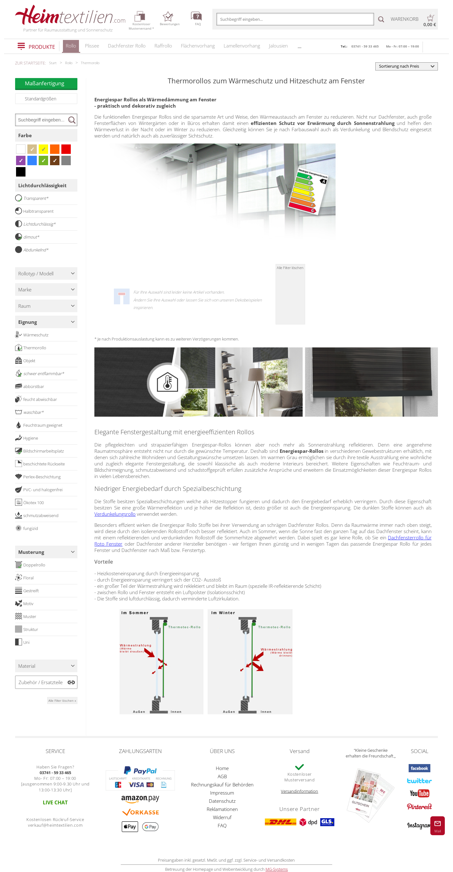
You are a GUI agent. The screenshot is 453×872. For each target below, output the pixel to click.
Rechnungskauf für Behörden (222, 784)
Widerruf (222, 817)
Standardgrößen (40, 99)
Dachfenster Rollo (127, 45)
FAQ (222, 825)
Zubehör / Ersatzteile (41, 682)
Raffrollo (163, 45)
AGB (222, 776)
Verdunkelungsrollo (115, 514)
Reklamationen (222, 809)
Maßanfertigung (51, 83)
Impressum (222, 793)
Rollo (71, 47)
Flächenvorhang (198, 45)
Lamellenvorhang (242, 45)
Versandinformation (299, 791)
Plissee (92, 45)
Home (222, 768)
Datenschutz (222, 801)
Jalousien (278, 45)
